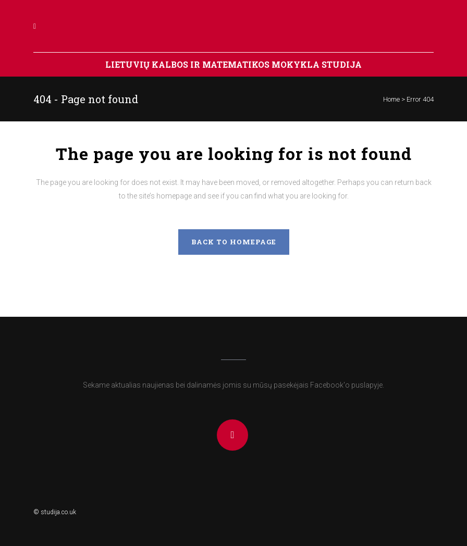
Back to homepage (233, 241)
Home (391, 99)
